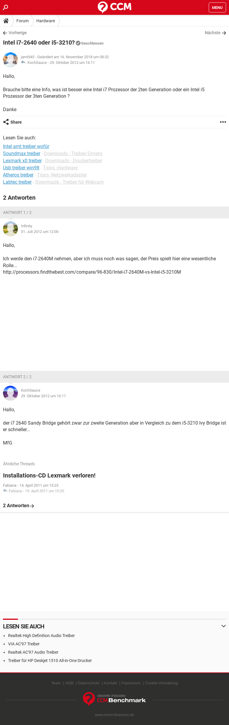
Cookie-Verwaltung (161, 683)
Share (16, 122)
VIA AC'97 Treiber (24, 644)
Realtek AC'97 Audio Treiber (33, 652)
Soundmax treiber (21, 153)
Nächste (212, 32)
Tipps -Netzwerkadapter (62, 175)
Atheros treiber (18, 175)
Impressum (131, 683)
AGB (69, 683)
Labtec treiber (17, 182)
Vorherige (18, 32)
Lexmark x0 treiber (22, 160)
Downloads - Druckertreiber (73, 160)
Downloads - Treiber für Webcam (69, 182)
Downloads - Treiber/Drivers (73, 153)
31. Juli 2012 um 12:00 (39, 231)
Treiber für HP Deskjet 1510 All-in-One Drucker (50, 660)
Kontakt (110, 683)
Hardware (45, 20)
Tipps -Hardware (60, 168)
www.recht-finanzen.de (114, 715)
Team (56, 683)
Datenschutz (88, 683)
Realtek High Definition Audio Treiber (41, 635)
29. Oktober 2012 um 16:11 (72, 62)
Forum (22, 20)
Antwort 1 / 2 (17, 212)
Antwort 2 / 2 (17, 376)
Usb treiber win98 (21, 168)
